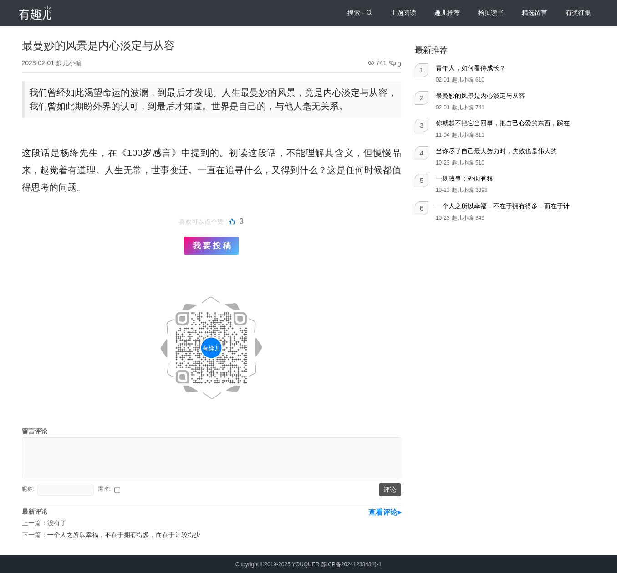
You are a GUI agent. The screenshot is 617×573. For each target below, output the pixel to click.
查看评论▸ (384, 512)
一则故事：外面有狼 (464, 178)
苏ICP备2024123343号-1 (351, 564)
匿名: (105, 489)
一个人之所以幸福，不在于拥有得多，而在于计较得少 (123, 534)
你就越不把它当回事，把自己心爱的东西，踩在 (503, 123)
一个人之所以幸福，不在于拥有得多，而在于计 (503, 206)
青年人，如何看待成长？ (471, 68)
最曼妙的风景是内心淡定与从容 (480, 95)
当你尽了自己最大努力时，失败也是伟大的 (496, 151)
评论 (389, 489)
